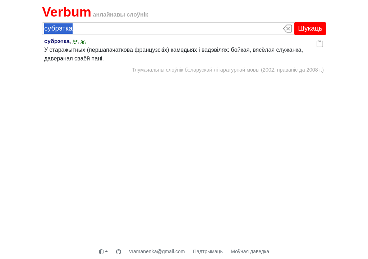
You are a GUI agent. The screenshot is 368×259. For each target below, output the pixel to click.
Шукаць (310, 28)
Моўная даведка (250, 251)
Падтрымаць (208, 251)
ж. (83, 41)
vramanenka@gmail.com (157, 251)
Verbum (66, 11)
